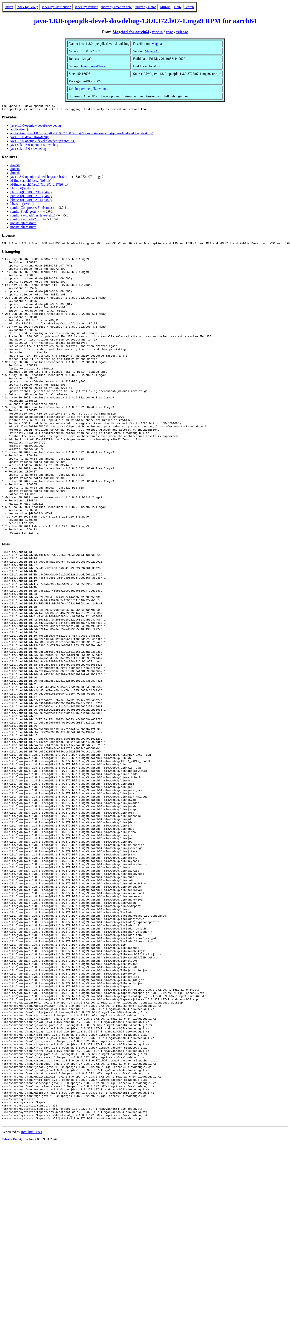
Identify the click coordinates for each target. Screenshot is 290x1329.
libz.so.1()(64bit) (22, 205)
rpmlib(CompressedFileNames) (32, 209)
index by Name (145, 7)
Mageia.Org (153, 51)
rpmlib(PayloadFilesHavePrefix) (32, 216)
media (157, 32)
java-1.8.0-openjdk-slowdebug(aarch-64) (38, 178)
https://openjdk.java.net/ (91, 89)
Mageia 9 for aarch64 (131, 32)
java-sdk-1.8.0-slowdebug (28, 150)
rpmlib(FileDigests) (23, 213)
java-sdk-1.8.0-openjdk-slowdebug (34, 146)
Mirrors (165, 7)
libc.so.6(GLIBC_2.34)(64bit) (31, 201)
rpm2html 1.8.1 (31, 1304)
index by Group (27, 7)
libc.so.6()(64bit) (22, 189)
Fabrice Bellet (11, 1312)
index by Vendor (86, 7)
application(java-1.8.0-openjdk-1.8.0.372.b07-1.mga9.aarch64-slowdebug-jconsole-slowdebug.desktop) (81, 134)
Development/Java (92, 66)
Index (9, 7)
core (169, 32)
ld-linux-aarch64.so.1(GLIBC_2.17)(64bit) (39, 186)
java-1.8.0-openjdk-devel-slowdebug (35, 127)
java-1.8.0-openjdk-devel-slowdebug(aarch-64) (42, 142)
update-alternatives (23, 224)
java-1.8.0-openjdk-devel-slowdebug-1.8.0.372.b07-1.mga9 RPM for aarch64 (145, 21)
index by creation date (116, 7)
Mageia (156, 43)
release (182, 32)
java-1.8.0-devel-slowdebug (29, 138)
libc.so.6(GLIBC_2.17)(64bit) (31, 193)
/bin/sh (15, 166)
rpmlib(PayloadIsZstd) (25, 220)
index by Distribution (56, 7)
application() (19, 130)
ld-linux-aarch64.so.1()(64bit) (30, 182)
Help (177, 7)
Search (189, 7)
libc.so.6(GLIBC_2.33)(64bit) (31, 197)
